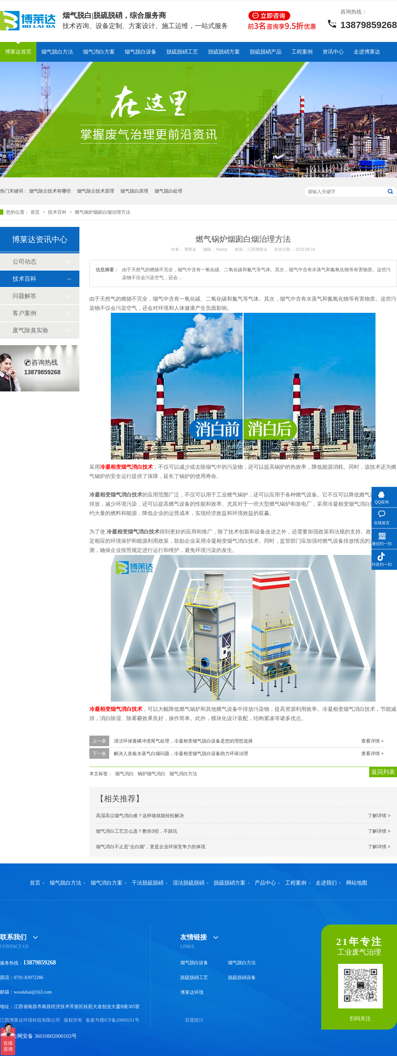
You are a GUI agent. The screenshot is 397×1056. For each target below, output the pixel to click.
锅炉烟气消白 (151, 773)
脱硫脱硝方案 (224, 52)
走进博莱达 (367, 52)
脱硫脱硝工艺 (182, 52)
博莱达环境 (191, 992)
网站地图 (356, 883)
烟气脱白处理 (168, 191)
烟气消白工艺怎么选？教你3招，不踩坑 (136, 831)
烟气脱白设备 (140, 52)
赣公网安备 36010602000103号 (38, 1036)
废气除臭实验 (30, 330)
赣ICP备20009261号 (119, 1020)
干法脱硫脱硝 (147, 883)
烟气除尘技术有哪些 (50, 191)
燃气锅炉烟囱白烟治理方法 (102, 212)
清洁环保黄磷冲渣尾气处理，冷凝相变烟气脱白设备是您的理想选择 (183, 741)
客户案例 (24, 313)
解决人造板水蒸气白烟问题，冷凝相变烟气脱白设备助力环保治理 (181, 753)
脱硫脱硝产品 (266, 52)
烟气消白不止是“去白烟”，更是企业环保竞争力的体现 (150, 846)
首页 (35, 212)
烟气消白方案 (99, 52)
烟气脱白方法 (57, 52)
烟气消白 (124, 773)
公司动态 (24, 261)
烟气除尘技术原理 (95, 191)
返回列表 (383, 772)
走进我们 (326, 883)
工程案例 (302, 52)
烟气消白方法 (183, 773)
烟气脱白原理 (134, 191)
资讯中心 (333, 52)
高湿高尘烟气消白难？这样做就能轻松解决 (140, 815)
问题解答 (24, 296)
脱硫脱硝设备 (242, 977)
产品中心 (265, 883)
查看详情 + (372, 741)
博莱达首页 (18, 52)
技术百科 (58, 212)
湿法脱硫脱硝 (188, 883)
